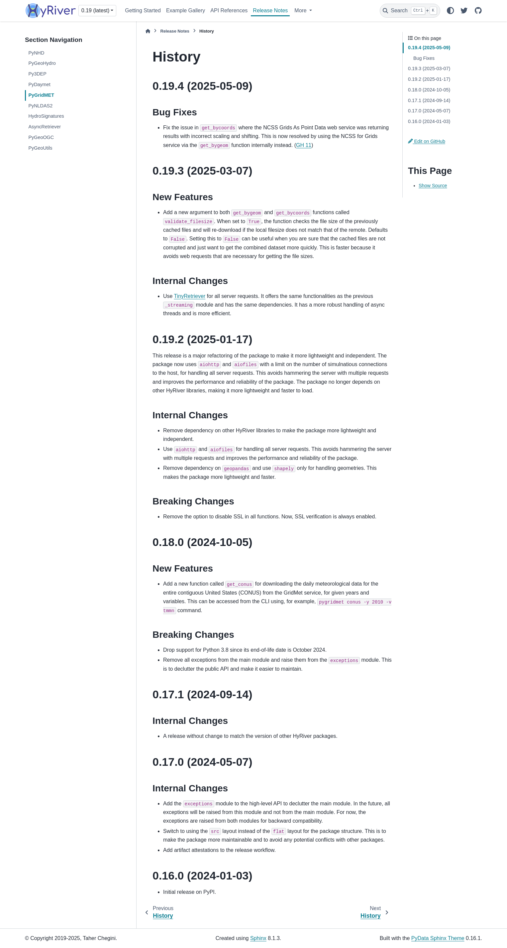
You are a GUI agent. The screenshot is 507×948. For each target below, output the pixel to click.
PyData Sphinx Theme (437, 938)
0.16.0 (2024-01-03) (429, 121)
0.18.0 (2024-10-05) (429, 89)
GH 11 (303, 145)
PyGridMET (41, 95)
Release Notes (270, 10)
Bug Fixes (424, 58)
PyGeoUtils (40, 148)
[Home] (148, 31)
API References (229, 10)
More (301, 10)
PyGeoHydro (41, 63)
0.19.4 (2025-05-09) (429, 47)
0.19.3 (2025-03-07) (429, 68)
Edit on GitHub (426, 141)
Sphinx (258, 938)
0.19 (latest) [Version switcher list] (95, 10)
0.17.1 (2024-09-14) (429, 100)
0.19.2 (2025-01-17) (429, 79)
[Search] (410, 11)
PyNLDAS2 (40, 105)
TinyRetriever (190, 296)
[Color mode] (450, 10)
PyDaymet (39, 84)
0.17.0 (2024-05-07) (429, 110)
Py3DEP (37, 73)
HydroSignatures (46, 116)
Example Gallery (185, 10)
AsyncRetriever (44, 126)
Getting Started (143, 10)
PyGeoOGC (41, 137)
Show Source (433, 185)
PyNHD (36, 53)
